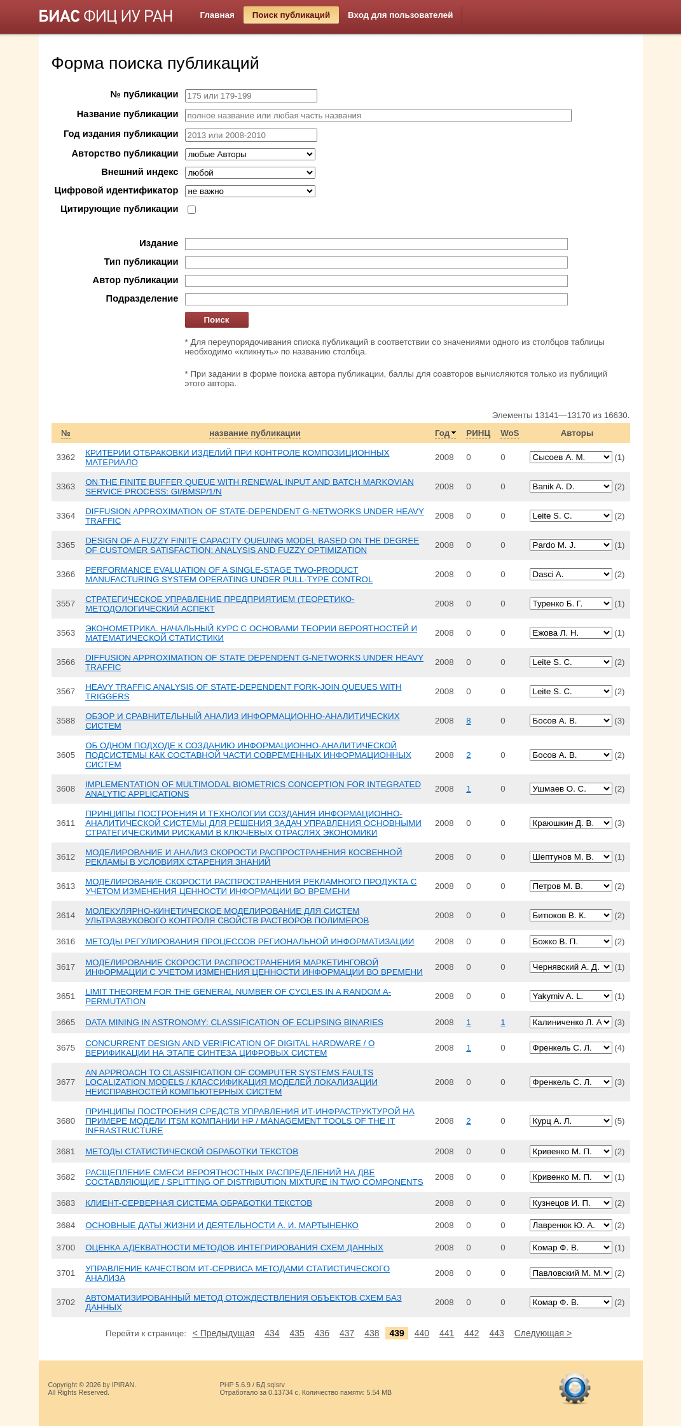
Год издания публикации (121, 134)
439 (396, 1333)
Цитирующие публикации (119, 209)
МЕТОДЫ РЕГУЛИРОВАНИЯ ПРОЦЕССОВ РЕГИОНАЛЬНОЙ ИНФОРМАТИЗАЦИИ (249, 941)
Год (442, 433)
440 (422, 1333)
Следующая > (543, 1333)
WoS (509, 433)
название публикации (255, 433)
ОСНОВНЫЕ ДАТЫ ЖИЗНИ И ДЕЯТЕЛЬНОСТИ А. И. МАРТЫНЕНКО (222, 1225)
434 (272, 1333)
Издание (158, 243)
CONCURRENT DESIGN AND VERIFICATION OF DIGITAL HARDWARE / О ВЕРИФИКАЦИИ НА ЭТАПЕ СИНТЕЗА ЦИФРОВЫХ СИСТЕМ (230, 1048)
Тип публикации (141, 261)
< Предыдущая (224, 1333)
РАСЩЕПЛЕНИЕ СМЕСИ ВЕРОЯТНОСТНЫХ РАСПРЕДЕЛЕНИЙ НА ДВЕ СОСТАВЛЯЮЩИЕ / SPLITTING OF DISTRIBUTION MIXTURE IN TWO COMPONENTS (254, 1177)
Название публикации (128, 114)
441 (446, 1333)
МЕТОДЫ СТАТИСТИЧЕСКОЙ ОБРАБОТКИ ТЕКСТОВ (191, 1151)
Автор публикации (136, 280)
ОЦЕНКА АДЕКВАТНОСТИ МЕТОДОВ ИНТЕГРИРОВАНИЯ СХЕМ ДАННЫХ (234, 1247)
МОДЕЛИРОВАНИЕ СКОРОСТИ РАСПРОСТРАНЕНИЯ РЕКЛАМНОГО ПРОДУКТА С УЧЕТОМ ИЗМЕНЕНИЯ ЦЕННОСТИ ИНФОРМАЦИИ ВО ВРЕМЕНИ (250, 886)
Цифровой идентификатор (116, 190)
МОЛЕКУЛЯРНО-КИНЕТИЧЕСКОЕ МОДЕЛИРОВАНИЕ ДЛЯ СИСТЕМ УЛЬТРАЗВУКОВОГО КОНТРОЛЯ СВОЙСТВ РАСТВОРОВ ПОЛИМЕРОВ (227, 915)
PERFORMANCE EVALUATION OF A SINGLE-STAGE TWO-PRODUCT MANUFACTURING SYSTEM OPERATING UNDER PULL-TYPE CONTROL (229, 574)
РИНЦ (478, 433)
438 (371, 1333)
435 (296, 1333)
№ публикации (145, 94)
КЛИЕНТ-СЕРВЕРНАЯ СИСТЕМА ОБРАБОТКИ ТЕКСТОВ (198, 1203)
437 (347, 1333)
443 (496, 1333)
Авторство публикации (125, 153)
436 (322, 1333)
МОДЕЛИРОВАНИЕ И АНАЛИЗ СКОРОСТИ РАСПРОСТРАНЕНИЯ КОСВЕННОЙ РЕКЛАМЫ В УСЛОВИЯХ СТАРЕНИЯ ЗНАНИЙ (243, 857)
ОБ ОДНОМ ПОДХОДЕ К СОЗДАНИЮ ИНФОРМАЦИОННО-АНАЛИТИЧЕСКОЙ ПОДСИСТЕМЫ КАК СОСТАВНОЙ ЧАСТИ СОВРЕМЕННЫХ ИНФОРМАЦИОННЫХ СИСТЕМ (248, 755)
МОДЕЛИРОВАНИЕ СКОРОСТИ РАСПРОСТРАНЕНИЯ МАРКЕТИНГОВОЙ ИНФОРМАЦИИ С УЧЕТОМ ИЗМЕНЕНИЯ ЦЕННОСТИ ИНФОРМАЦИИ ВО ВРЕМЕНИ (254, 967)
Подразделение (142, 298)
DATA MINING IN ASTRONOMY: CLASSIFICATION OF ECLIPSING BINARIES (234, 1022)
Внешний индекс (139, 172)
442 (471, 1333)
